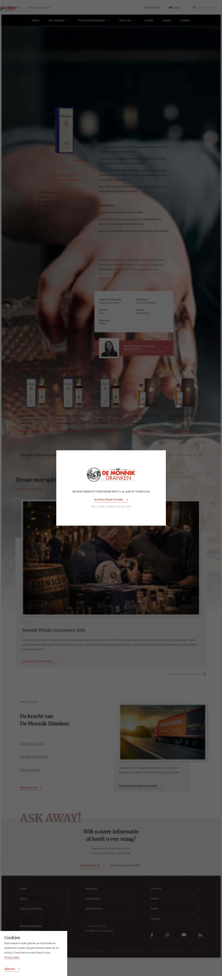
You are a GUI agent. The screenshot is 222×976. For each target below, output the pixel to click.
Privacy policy (11, 957)
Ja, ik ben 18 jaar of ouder (108, 499)
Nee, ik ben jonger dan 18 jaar (111, 507)
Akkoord (9, 968)
